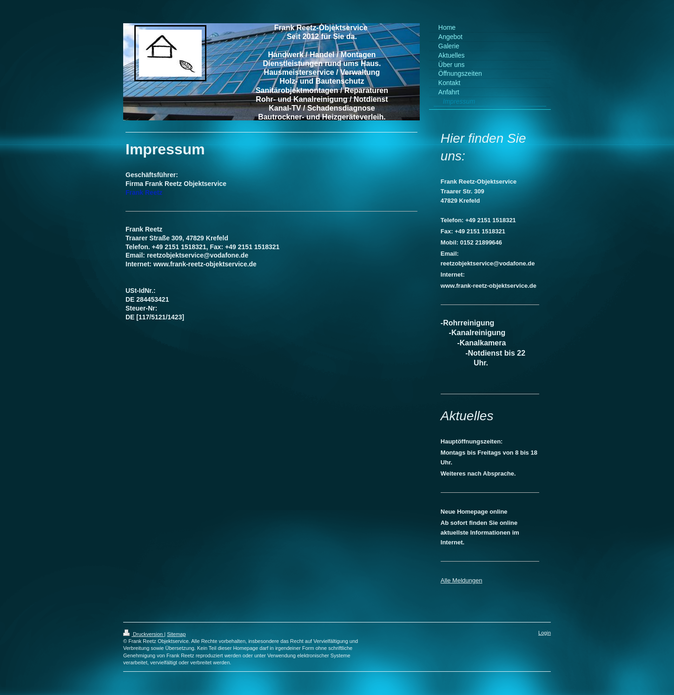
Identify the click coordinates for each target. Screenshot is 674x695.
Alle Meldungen (461, 580)
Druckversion (143, 634)
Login (544, 632)
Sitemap (176, 634)
